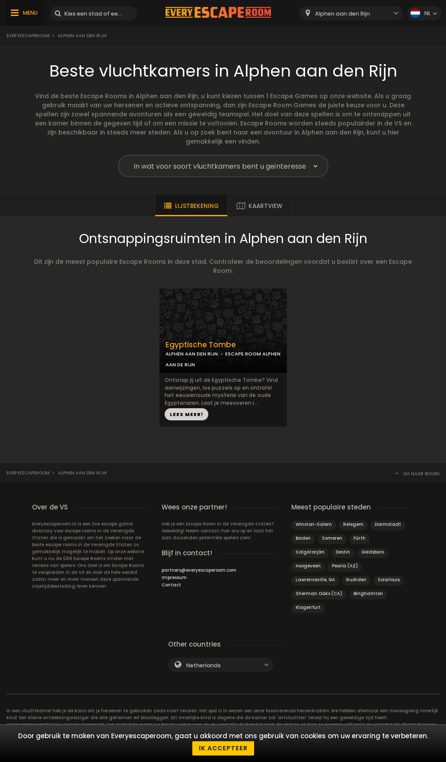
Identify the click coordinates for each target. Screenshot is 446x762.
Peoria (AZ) (345, 566)
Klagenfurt (308, 607)
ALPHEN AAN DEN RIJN (192, 353)
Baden (303, 538)
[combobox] (351, 13)
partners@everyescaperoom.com (199, 570)
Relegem (353, 524)
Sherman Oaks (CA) (319, 593)
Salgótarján (310, 552)
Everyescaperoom (28, 35)
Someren (332, 538)
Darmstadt (388, 524)
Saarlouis (389, 579)
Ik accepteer (223, 748)
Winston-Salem (314, 524)
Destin (343, 552)
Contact (171, 585)
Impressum (174, 577)
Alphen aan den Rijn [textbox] (342, 13)
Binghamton (368, 593)
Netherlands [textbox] (203, 665)
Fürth (360, 538)
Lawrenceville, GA (315, 579)
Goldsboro (372, 552)
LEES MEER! (186, 414)
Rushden (356, 579)
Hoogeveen (308, 566)
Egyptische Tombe (201, 344)
